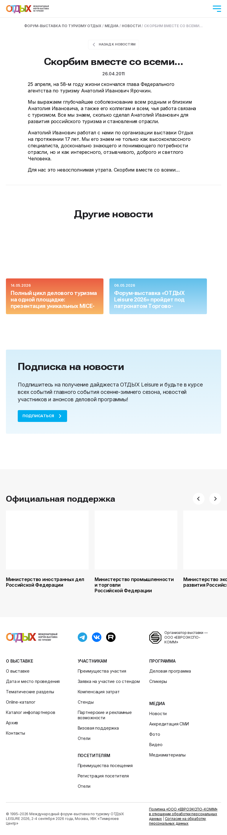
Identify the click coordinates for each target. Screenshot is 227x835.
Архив (12, 722)
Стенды (86, 701)
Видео (155, 744)
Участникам (92, 660)
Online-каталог (20, 701)
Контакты (15, 732)
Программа (162, 660)
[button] (199, 499)
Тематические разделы (30, 691)
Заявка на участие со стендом (109, 681)
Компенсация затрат (99, 691)
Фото (154, 734)
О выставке (19, 660)
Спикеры (158, 681)
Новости (158, 713)
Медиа (157, 703)
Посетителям (94, 755)
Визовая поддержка (98, 727)
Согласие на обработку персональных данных (177, 821)
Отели (84, 738)
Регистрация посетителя (103, 775)
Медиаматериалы (167, 754)
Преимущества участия (102, 670)
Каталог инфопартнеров (30, 712)
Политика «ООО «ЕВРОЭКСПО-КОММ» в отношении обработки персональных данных (183, 814)
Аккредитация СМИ (169, 723)
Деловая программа (170, 670)
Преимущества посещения (105, 765)
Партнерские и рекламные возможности (105, 715)
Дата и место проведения (33, 681)
